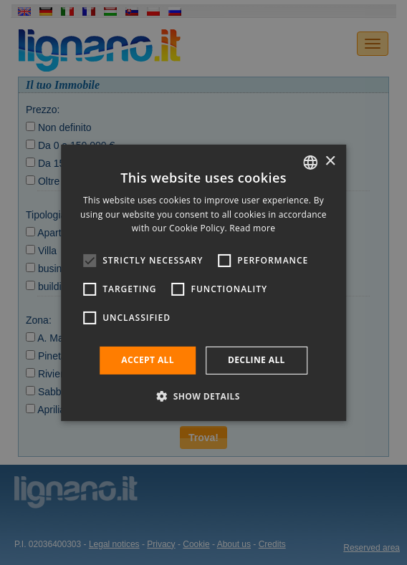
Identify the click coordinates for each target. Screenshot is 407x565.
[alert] (203, 282)
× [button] (330, 161)
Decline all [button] (256, 360)
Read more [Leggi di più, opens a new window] (252, 228)
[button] (203, 396)
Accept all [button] (147, 360)
